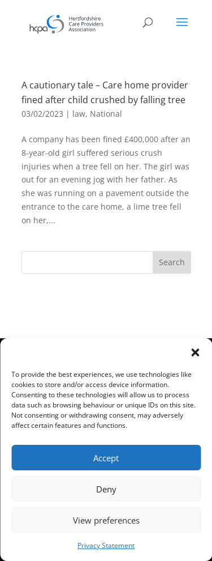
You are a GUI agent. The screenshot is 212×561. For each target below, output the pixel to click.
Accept (106, 458)
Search (172, 262)
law (78, 113)
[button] (195, 352)
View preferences (106, 520)
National (106, 113)
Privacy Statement (106, 545)
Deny (106, 489)
